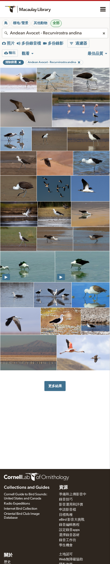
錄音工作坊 (67, 540)
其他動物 (40, 23)
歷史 (7, 562)
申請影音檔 (67, 509)
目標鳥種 (66, 514)
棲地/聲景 (20, 23)
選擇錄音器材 (69, 535)
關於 (8, 555)
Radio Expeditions (17, 503)
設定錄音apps (69, 530)
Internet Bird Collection (20, 508)
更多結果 (55, 386)
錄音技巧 (66, 499)
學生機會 (66, 545)
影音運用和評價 (71, 504)
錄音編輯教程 (69, 524)
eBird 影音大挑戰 (71, 519)
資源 (63, 487)
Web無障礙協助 (71, 559)
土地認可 (66, 554)
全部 (56, 23)
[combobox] (55, 33)
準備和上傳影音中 (72, 494)
